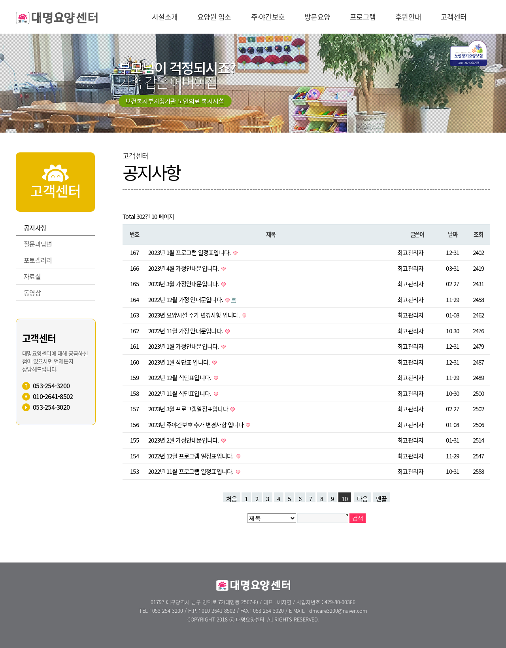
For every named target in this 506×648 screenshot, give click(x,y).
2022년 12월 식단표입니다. (180, 377)
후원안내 (408, 16)
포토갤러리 (38, 260)
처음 (231, 498)
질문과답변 (38, 244)
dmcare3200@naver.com (338, 610)
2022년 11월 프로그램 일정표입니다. (191, 471)
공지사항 (35, 227)
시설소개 (164, 16)
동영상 (32, 292)
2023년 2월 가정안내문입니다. (184, 440)
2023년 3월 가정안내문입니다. (184, 283)
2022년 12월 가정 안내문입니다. (186, 299)
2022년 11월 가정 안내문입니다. (186, 331)
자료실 (32, 276)
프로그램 (363, 16)
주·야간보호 (268, 16)
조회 (478, 234)
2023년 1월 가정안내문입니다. (184, 346)
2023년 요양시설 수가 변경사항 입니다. (194, 315)
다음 (362, 498)
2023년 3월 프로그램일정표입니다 (188, 409)
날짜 (452, 234)
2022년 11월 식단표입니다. (180, 393)
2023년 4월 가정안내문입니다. (184, 268)
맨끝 (381, 498)
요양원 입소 (214, 16)
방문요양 (317, 16)
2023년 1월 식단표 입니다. (179, 362)
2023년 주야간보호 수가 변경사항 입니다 (196, 424)
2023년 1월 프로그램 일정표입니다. (190, 252)
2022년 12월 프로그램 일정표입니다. (191, 456)
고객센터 (453, 16)
